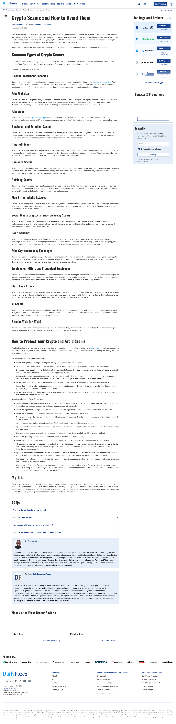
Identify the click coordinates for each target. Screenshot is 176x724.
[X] (7, 681)
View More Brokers (151, 82)
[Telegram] (15, 681)
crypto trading (95, 348)
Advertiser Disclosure (166, 10)
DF (3, 10)
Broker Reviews (148, 686)
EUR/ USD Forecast (149, 679)
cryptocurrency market (102, 82)
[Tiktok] (20, 681)
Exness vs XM (102, 676)
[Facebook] (3, 681)
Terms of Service (59, 686)
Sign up (153, 155)
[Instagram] (29, 681)
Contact (55, 683)
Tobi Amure (32, 541)
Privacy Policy (57, 690)
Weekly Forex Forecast (151, 683)
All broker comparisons (106, 693)
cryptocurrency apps (38, 117)
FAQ (53, 679)
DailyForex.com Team (42, 574)
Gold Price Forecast (149, 676)
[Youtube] (24, 681)
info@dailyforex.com (9, 688)
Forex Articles (10, 10)
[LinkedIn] (11, 681)
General (18, 10)
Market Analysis (148, 690)
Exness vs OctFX (103, 679)
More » (169, 18)
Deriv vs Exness (103, 690)
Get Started (164, 26)
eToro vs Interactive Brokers (108, 686)
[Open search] (139, 4)
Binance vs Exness (104, 683)
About (54, 676)
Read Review (164, 29)
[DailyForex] (15, 674)
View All (153, 119)
